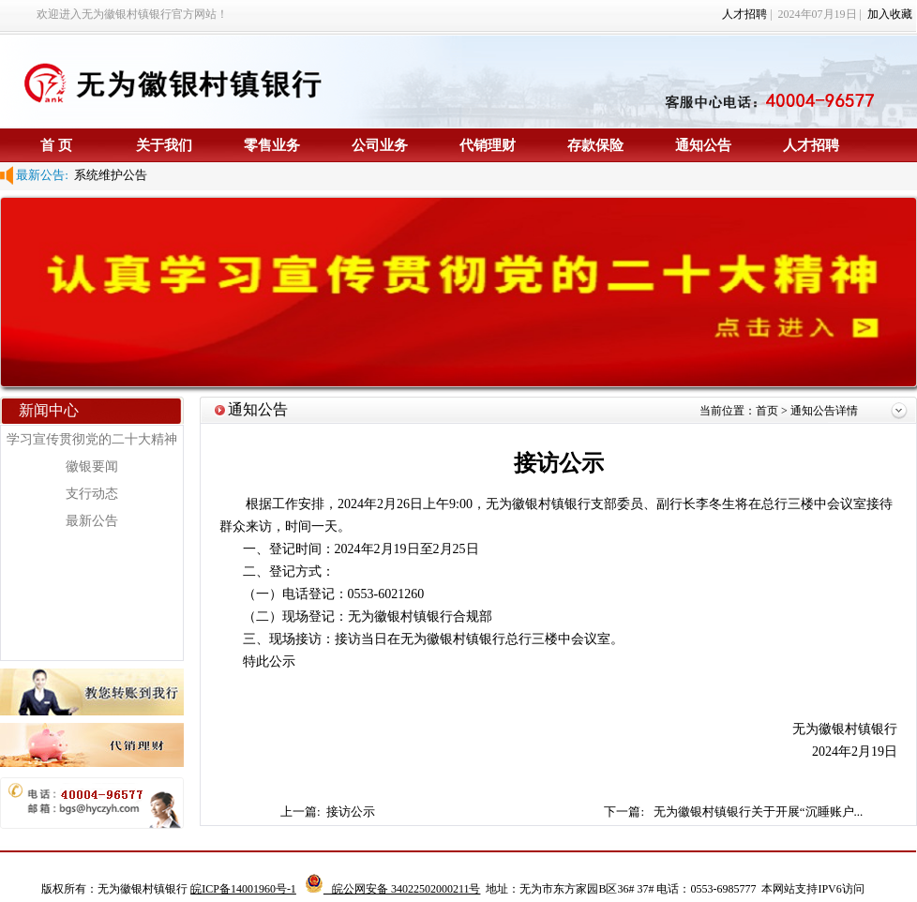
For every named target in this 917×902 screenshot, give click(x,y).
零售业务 (272, 145)
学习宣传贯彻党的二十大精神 (92, 439)
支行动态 (92, 494)
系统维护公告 (108, 175)
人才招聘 (744, 14)
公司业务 (380, 145)
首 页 (56, 145)
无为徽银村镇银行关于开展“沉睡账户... (759, 811)
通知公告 (703, 145)
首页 (768, 410)
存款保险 (595, 145)
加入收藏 (889, 14)
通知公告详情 (824, 410)
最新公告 (92, 521)
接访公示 (352, 811)
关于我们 (164, 145)
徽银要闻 (92, 466)
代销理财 (487, 145)
